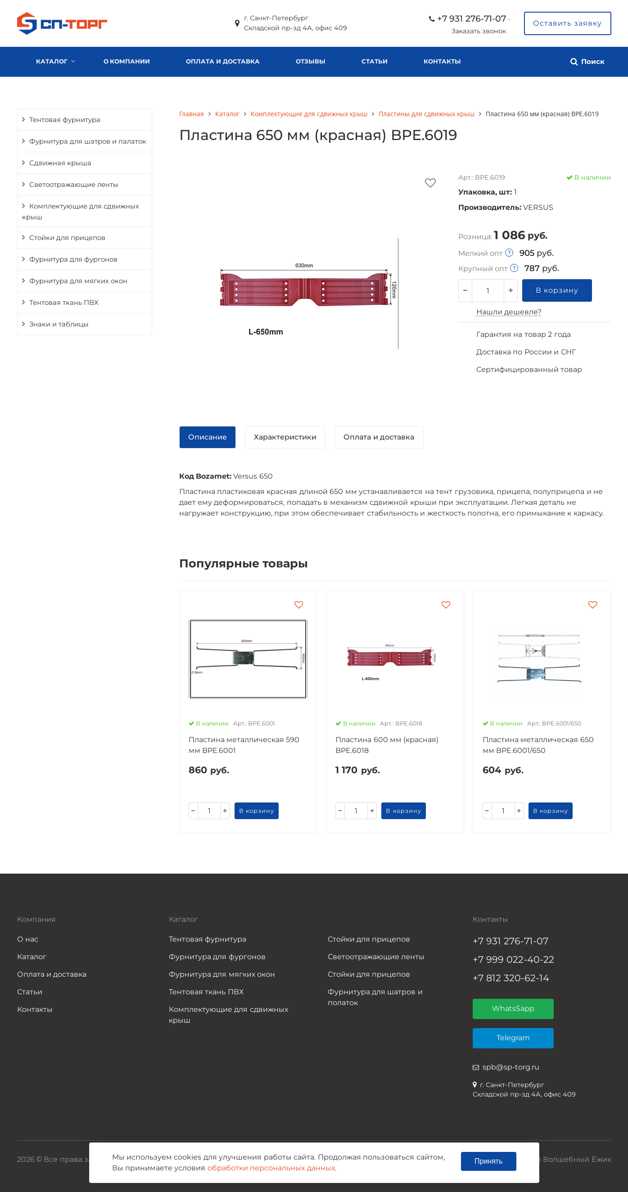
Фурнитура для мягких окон (78, 281)
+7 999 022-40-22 (513, 959)
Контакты (442, 61)
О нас (27, 939)
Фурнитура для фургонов (73, 259)
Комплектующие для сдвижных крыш (80, 211)
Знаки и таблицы (59, 324)
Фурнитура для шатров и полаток (375, 997)
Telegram (513, 1037)
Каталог (52, 61)
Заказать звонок (479, 31)
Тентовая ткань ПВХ (64, 303)
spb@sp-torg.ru (511, 1067)
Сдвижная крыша (60, 163)
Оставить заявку (567, 23)
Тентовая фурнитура (64, 120)
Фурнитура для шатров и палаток (88, 141)
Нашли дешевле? (509, 312)
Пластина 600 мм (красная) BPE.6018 (386, 745)
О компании (127, 61)
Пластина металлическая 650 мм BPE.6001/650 (538, 745)
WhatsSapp (513, 1008)
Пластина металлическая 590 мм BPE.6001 (244, 745)
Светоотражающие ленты (73, 185)
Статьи (374, 61)
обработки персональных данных (271, 1168)
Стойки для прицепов (67, 238)
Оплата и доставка (222, 61)
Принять (488, 1161)
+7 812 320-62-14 (511, 978)
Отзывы (310, 61)
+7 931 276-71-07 (471, 18)
